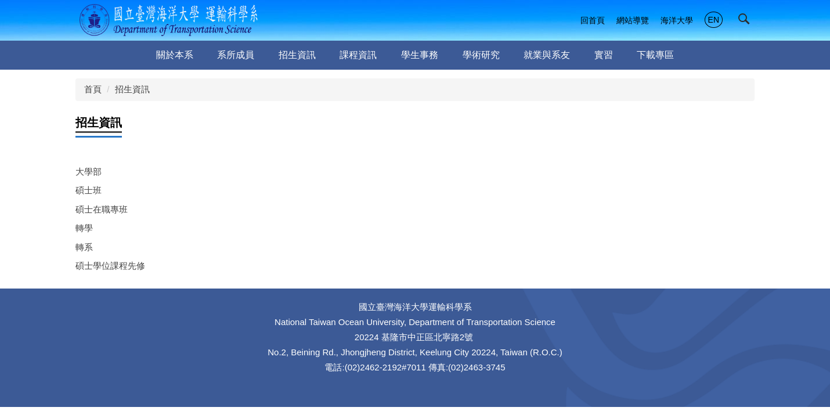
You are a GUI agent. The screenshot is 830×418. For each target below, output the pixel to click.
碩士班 (88, 190)
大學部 (88, 171)
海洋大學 (677, 20)
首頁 (93, 89)
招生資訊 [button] (297, 55)
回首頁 (592, 20)
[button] (746, 21)
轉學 (84, 228)
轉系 (84, 247)
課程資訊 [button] (358, 55)
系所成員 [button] (235, 55)
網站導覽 (632, 20)
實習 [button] (603, 55)
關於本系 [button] (174, 55)
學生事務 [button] (419, 55)
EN (713, 19)
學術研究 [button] (481, 55)
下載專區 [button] (655, 55)
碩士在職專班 (101, 209)
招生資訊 (132, 89)
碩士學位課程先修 (110, 266)
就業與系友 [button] (547, 55)
